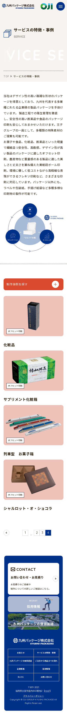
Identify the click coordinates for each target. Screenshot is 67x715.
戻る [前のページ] (7, 533)
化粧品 (9, 345)
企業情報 (20, 669)
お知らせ (20, 653)
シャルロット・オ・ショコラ (28, 508)
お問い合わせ (46, 677)
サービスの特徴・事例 (46, 653)
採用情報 (46, 669)
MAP (47, 691)
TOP (6, 76)
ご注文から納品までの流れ (46, 661)
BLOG (21, 677)
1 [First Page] (25, 533)
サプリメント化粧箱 (20, 399)
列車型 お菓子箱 (19, 454)
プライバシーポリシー (33, 696)
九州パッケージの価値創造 (21, 661)
